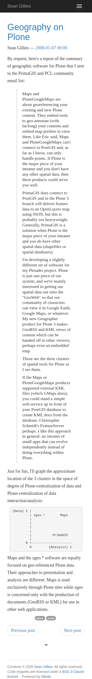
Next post (72, 630)
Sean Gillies (43, 667)
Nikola (46, 677)
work (51, 618)
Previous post (23, 630)
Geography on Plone (35, 32)
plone (40, 618)
